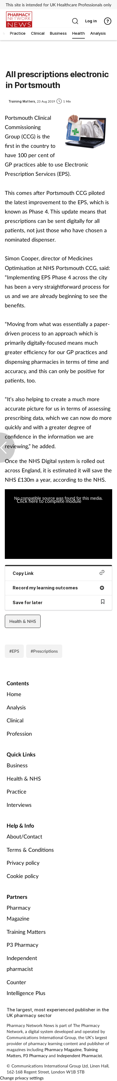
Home (14, 694)
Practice (16, 791)
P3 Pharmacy (22, 944)
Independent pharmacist (22, 963)
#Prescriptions (44, 651)
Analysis (16, 707)
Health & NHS (22, 621)
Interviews (19, 804)
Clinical (15, 720)
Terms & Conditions (30, 849)
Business (17, 765)
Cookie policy (22, 876)
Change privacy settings (22, 1077)
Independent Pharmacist (79, 1055)
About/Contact (24, 836)
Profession (19, 733)
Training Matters (26, 931)
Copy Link (58, 573)
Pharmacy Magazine (18, 913)
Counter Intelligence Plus (26, 987)
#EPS (14, 651)
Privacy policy (23, 862)
